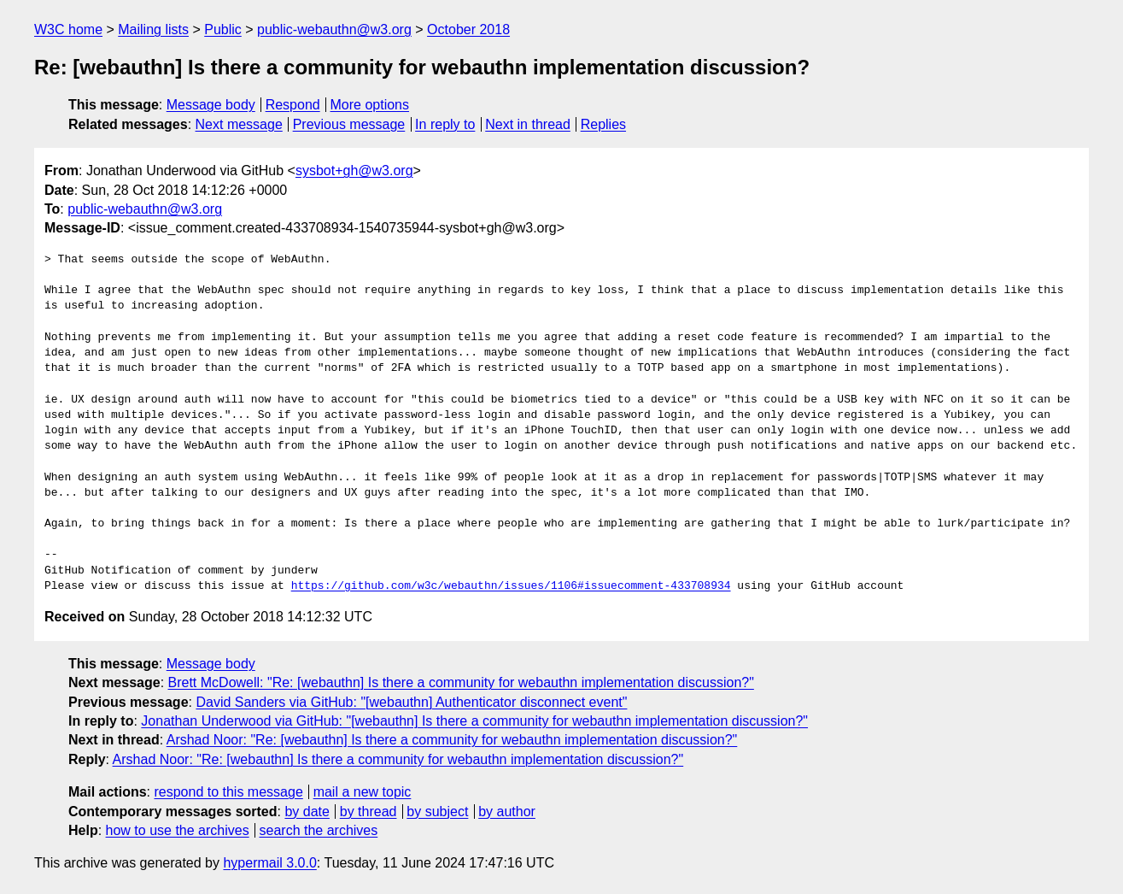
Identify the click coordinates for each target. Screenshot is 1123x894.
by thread (368, 811)
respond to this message (228, 792)
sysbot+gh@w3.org (354, 170)
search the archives (319, 830)
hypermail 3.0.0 (269, 863)
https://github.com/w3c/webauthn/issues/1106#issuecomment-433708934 (511, 586)
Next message (239, 124)
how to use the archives (177, 830)
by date (306, 811)
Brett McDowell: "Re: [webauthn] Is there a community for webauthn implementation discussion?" (461, 682)
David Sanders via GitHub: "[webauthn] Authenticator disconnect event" (411, 702)
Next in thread (527, 124)
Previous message (349, 124)
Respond (293, 104)
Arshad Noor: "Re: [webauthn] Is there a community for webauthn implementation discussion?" (452, 739)
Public (223, 29)
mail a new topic (362, 792)
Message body (211, 104)
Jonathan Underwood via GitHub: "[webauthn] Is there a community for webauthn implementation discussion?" (474, 721)
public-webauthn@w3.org (334, 29)
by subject (437, 811)
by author (506, 811)
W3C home (68, 29)
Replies (603, 124)
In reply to (445, 124)
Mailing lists (153, 29)
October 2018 (468, 29)
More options (370, 104)
